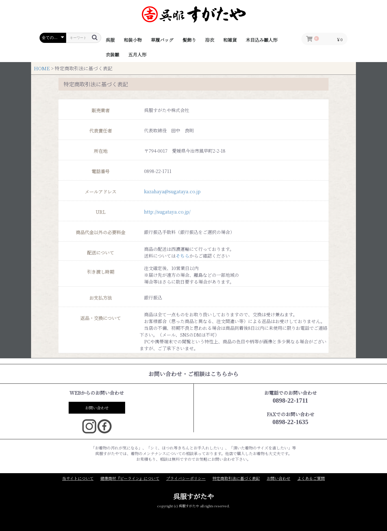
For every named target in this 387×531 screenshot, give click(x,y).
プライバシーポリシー (186, 478)
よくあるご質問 (311, 478)
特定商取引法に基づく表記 (236, 478)
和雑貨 (230, 40)
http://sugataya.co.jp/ (167, 212)
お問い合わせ (97, 408)
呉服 (110, 40)
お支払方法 (100, 298)
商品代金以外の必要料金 (100, 232)
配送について (100, 253)
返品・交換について (100, 318)
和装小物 (133, 40)
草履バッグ (162, 40)
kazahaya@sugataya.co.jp (172, 191)
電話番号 (101, 171)
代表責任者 (100, 131)
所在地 (100, 151)
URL (100, 212)
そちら (182, 256)
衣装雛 (112, 54)
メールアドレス (100, 192)
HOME (42, 68)
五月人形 (137, 54)
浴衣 (209, 40)
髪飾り (189, 40)
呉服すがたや (193, 496)
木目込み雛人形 (261, 40)
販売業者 (101, 110)
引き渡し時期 (100, 272)
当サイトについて (78, 478)
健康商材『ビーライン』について (129, 478)
